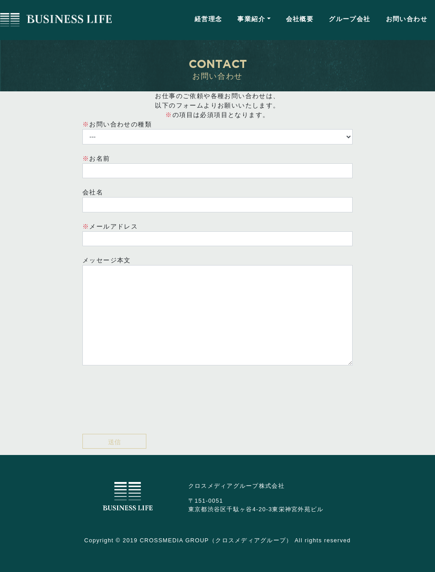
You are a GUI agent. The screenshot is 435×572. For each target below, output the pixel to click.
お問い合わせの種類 (217, 132)
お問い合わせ (406, 19)
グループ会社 (349, 19)
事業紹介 (251, 19)
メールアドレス (217, 235)
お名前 (217, 167)
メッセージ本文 (217, 311)
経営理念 (208, 19)
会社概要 (300, 19)
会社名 (217, 200)
